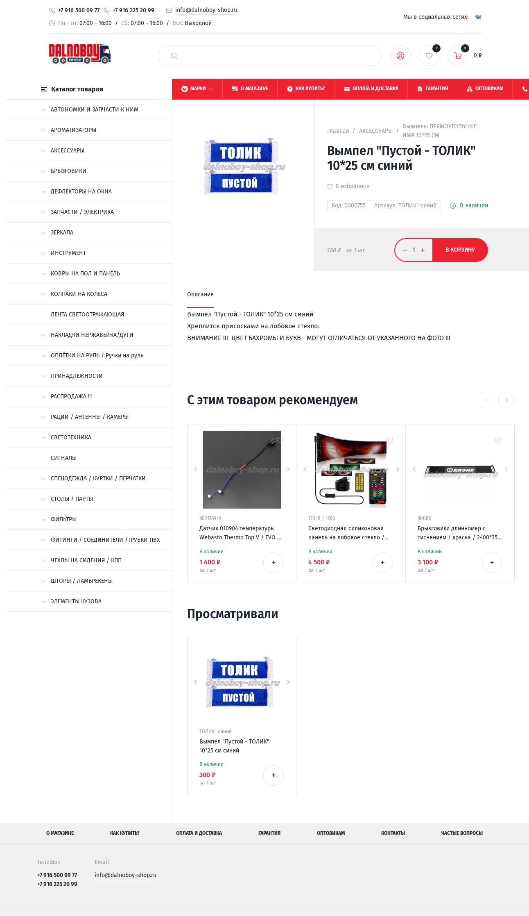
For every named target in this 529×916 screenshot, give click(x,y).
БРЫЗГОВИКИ (63, 171)
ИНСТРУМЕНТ (63, 253)
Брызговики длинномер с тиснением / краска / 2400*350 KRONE (459, 533)
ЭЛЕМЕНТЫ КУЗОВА (71, 601)
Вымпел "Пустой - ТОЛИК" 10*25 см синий (234, 746)
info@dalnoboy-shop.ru (206, 10)
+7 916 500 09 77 (78, 10)
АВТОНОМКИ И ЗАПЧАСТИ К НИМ (89, 109)
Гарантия (269, 833)
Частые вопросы (462, 833)
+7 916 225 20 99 (133, 10)
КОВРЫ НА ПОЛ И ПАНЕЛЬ (80, 273)
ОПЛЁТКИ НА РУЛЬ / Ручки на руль (92, 355)
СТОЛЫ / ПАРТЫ (67, 499)
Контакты (393, 833)
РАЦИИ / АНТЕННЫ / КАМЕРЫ (85, 417)
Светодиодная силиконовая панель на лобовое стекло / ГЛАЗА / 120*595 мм (346, 533)
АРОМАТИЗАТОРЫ (68, 130)
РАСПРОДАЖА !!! (66, 396)
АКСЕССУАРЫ (62, 150)
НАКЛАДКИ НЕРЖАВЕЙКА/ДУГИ (87, 335)
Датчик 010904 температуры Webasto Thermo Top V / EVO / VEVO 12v (239, 533)
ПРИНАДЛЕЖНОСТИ (72, 376)
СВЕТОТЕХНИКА (66, 437)
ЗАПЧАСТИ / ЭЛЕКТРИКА (77, 212)
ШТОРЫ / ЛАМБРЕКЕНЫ (77, 580)
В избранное (352, 186)
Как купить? (125, 833)
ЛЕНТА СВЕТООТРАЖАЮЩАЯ (87, 314)
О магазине (60, 833)
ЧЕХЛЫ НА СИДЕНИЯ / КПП (81, 560)
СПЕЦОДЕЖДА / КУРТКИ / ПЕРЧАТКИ (93, 478)
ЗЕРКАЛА (57, 232)
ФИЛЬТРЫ (59, 519)
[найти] (174, 55)
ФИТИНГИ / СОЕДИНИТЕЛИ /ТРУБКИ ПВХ (100, 539)
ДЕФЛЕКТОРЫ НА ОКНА (76, 191)
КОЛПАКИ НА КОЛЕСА (74, 294)
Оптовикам (331, 833)
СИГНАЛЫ (64, 458)
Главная (338, 130)
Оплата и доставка (199, 833)
